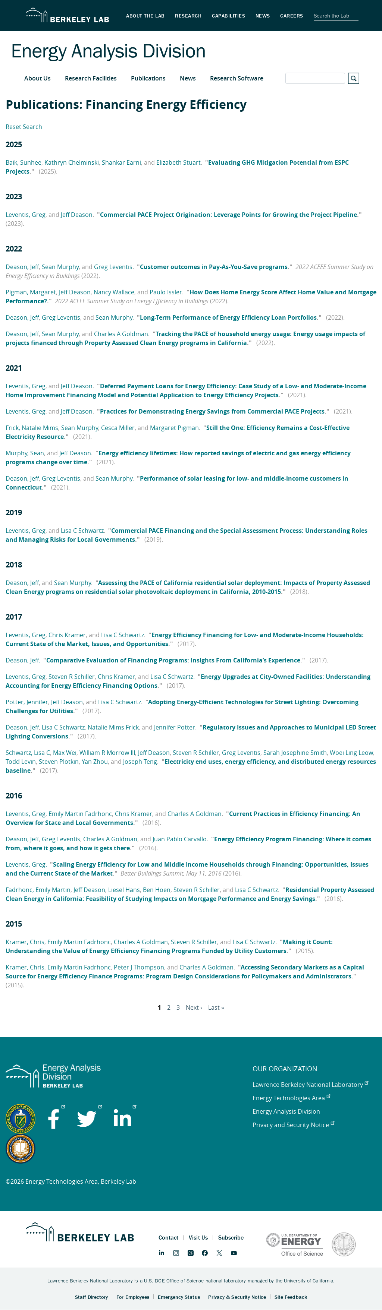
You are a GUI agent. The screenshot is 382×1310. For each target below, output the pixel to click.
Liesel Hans (124, 890)
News (188, 78)
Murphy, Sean (25, 453)
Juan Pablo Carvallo (180, 839)
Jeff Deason (77, 215)
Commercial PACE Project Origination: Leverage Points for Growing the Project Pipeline (228, 215)
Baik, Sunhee (23, 162)
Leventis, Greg (26, 215)
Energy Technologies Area (291, 1098)
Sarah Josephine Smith (295, 753)
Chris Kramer (67, 635)
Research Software (236, 78)
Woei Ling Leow (351, 753)
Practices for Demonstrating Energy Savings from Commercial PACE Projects (212, 411)
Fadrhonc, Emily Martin (38, 890)
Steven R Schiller (71, 677)
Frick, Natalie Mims (32, 428)
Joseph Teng (140, 761)
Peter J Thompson (139, 967)
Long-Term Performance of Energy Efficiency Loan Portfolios (228, 317)
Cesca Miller (118, 428)
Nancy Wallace (114, 292)
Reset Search (24, 127)
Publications (148, 78)
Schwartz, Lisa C (28, 753)
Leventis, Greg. (26, 864)
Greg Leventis (113, 267)
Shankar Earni (121, 162)
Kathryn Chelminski (71, 162)
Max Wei (64, 753)
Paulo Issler (166, 292)
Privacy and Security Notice (293, 1125)
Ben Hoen (156, 890)
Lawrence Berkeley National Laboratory (310, 1084)
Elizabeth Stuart (178, 162)
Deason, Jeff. (23, 660)
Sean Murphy (60, 267)
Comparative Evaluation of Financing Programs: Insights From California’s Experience (173, 660)
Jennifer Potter (174, 727)
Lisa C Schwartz (82, 530)
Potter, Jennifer (27, 702)
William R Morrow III (107, 753)
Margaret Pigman (174, 428)
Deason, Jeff (22, 267)
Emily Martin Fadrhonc (80, 814)
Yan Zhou (95, 761)
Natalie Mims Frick (113, 727)
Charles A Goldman (121, 334)
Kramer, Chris (25, 942)
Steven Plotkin (59, 761)
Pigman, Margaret (31, 292)
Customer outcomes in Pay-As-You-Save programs (214, 267)
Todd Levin (21, 761)
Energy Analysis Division (286, 1111)
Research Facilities (91, 78)
